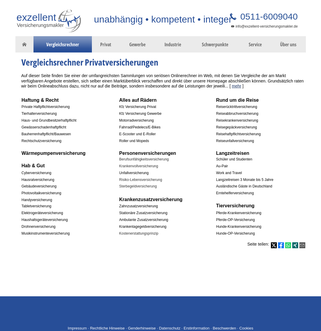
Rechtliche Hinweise (107, 328)
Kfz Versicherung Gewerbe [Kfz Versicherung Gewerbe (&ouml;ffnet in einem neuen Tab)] (140, 114)
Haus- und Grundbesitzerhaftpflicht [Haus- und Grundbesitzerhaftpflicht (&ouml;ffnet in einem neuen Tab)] (49, 120)
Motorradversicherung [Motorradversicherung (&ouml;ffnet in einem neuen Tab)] (136, 120)
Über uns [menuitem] (288, 44)
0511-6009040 (268, 16)
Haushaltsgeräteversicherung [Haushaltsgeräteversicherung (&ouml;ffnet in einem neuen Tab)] (45, 220)
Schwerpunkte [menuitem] (215, 44)
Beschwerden (224, 328)
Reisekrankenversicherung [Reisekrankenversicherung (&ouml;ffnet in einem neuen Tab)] (237, 120)
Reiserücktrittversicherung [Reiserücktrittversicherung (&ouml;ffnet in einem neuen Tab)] (236, 107)
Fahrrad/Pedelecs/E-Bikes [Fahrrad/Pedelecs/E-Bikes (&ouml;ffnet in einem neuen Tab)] (139, 127)
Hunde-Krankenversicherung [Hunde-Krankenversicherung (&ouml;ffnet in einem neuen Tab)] (238, 227)
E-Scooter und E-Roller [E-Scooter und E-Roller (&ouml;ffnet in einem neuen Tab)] (137, 134)
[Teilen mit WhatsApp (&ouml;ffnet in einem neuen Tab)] (288, 245)
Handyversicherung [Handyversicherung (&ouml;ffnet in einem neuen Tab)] (37, 200)
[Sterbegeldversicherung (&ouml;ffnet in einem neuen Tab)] (138, 185)
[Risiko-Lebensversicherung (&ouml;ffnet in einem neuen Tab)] (140, 179)
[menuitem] (24, 44)
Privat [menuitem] (105, 44)
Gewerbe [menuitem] (137, 44)
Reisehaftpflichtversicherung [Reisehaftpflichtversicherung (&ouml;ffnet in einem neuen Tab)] (238, 134)
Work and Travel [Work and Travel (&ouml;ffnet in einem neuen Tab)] (229, 173)
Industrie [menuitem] (173, 44)
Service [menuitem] (255, 44)
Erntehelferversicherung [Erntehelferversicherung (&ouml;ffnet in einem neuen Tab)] (235, 193)
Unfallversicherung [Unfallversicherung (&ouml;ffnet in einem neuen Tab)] (133, 173)
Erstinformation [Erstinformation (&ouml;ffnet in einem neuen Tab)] (197, 328)
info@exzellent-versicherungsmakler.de (267, 26)
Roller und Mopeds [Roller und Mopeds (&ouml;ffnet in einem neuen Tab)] (134, 141)
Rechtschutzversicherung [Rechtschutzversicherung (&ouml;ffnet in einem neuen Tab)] (42, 141)
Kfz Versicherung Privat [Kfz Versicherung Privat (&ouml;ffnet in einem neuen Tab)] (137, 107)
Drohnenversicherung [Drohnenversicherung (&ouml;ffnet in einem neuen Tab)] (39, 227)
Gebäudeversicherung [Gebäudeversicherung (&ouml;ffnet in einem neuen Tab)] (39, 186)
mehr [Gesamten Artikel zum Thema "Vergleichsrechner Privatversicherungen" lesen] (236, 86)
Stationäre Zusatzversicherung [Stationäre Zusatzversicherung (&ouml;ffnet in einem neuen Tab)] (143, 213)
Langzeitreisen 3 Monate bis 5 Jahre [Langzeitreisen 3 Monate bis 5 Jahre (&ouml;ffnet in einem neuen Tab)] (244, 180)
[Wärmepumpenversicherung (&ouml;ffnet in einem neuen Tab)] (54, 153)
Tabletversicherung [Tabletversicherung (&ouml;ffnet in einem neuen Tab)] (37, 206)
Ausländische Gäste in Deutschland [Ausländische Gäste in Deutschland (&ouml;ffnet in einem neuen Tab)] (244, 186)
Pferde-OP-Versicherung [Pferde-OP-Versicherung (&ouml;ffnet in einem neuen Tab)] (235, 220)
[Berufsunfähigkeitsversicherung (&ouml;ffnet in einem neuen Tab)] (144, 158)
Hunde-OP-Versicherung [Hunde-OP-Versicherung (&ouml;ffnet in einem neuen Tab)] (235, 233)
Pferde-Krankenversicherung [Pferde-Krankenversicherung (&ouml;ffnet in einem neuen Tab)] (238, 213)
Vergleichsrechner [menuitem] (62, 44)
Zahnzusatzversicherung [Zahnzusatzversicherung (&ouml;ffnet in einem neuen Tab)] (138, 206)
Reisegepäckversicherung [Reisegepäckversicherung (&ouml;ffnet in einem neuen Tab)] (236, 127)
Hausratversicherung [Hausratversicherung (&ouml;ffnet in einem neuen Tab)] (38, 180)
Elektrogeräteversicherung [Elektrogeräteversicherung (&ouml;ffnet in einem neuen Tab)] (42, 213)
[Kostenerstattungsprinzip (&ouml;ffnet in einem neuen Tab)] (138, 232)
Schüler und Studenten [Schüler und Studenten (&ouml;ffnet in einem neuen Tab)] (234, 159)
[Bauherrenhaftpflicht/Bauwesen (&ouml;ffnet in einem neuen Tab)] (46, 133)
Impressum (77, 328)
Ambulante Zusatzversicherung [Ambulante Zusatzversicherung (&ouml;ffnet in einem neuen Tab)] (143, 220)
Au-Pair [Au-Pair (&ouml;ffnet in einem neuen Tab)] (222, 166)
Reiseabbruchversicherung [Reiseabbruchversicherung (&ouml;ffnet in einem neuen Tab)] (237, 114)
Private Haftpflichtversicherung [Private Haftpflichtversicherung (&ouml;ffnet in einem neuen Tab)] (46, 107)
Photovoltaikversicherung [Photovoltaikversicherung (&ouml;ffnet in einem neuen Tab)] (41, 193)
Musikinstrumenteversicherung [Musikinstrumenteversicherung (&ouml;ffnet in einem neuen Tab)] (46, 233)
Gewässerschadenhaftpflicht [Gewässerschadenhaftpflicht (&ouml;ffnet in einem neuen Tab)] (44, 127)
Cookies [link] (246, 328)
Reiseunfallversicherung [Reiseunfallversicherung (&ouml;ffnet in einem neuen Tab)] (235, 141)
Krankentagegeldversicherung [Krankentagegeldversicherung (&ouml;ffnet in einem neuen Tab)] (142, 227)
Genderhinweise (142, 328)
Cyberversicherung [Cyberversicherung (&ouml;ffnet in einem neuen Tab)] (37, 173)
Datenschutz (169, 328)
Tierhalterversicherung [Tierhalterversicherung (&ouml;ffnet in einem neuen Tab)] (39, 114)
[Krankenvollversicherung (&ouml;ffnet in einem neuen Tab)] (138, 165)
